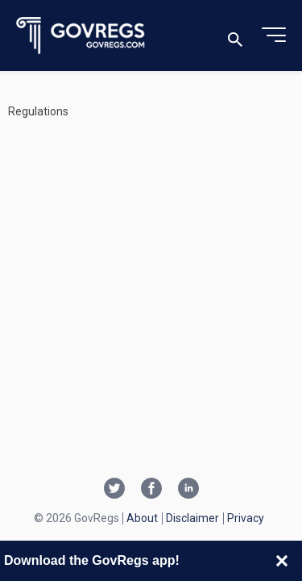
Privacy (245, 518)
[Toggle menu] (274, 35)
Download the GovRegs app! (92, 560)
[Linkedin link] (188, 490)
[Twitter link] (114, 490)
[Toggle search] (235, 36)
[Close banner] (282, 561)
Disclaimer (192, 518)
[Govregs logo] (81, 36)
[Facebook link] (151, 490)
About (142, 518)
